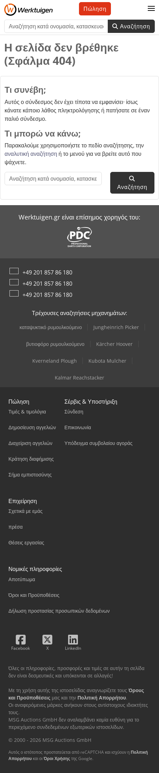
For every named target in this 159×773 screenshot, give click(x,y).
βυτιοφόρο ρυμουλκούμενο (55, 344)
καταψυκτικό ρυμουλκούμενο (51, 327)
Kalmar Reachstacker (79, 377)
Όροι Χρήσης (57, 758)
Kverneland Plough (54, 360)
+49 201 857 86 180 (47, 272)
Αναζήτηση (131, 26)
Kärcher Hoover (114, 344)
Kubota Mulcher (107, 360)
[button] (151, 8)
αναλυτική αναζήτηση (31, 154)
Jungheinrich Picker (116, 327)
